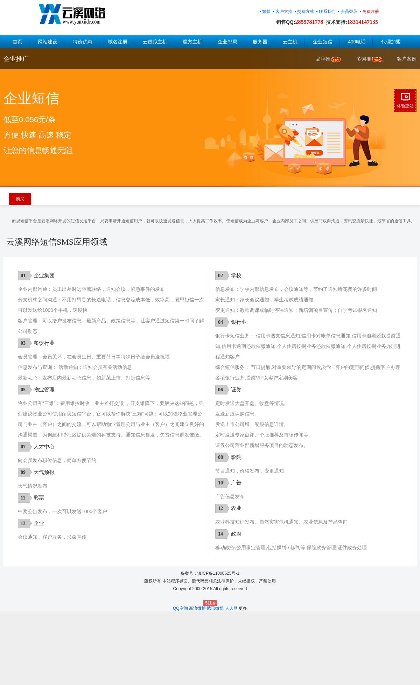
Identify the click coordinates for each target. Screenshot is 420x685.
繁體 (266, 11)
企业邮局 (227, 41)
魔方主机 (192, 41)
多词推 (369, 59)
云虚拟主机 (155, 41)
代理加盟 (391, 41)
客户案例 (406, 59)
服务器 (260, 41)
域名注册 (117, 41)
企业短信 (322, 41)
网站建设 (47, 41)
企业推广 (16, 58)
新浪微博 (197, 608)
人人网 (231, 608)
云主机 (290, 41)
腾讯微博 (215, 608)
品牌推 (329, 59)
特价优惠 (82, 41)
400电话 (357, 41)
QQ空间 (180, 608)
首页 (17, 41)
